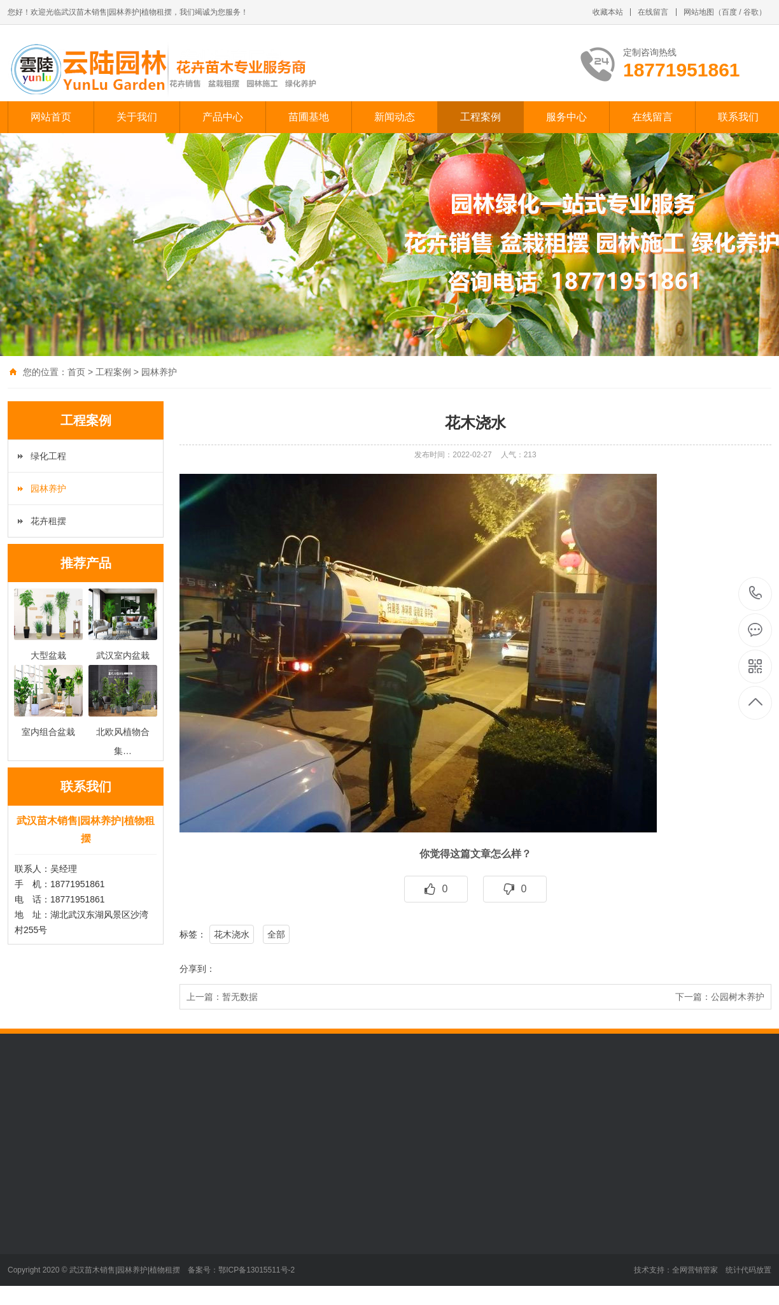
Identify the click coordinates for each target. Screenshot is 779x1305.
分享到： (197, 969)
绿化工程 (48, 456)
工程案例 (480, 116)
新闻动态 (394, 116)
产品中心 (222, 116)
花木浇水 (231, 934)
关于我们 (136, 116)
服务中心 (566, 116)
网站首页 (51, 116)
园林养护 (159, 372)
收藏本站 (608, 12)
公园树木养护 (737, 997)
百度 (729, 12)
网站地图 (699, 12)
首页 (76, 372)
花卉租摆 (48, 521)
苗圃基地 (308, 116)
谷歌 (751, 12)
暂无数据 (240, 997)
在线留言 (653, 12)
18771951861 (756, 593)
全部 (276, 934)
